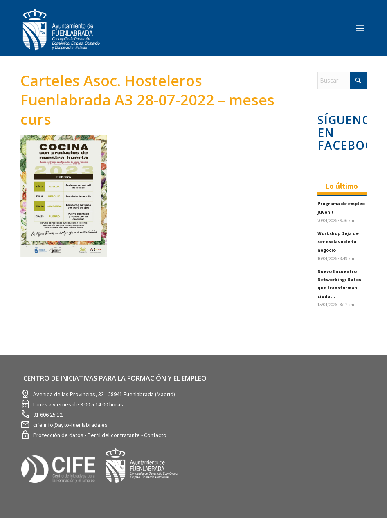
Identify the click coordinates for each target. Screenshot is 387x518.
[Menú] (360, 27)
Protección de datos (59, 435)
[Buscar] (342, 80)
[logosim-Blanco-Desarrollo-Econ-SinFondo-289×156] (61, 35)
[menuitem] (360, 27)
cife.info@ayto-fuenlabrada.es (70, 424)
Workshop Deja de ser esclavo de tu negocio (338, 241)
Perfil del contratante (114, 435)
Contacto (155, 435)
